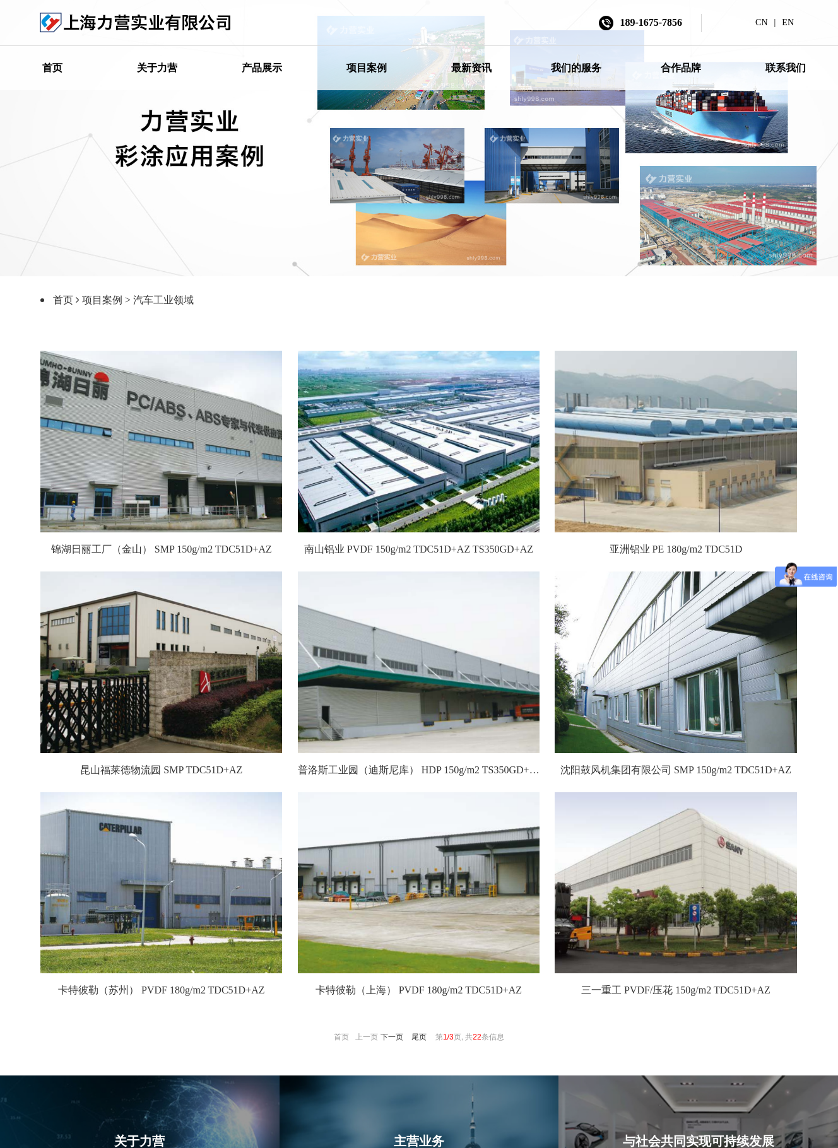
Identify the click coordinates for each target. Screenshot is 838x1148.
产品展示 (262, 67)
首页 (52, 67)
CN (761, 22)
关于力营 (157, 67)
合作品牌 (681, 67)
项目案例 (366, 67)
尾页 (419, 1035)
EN (788, 22)
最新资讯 (471, 67)
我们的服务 (576, 67)
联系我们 (785, 67)
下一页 (392, 1035)
